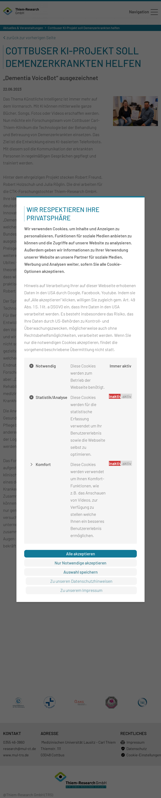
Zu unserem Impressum (81, 590)
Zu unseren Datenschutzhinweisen (81, 581)
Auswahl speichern (80, 571)
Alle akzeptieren (80, 553)
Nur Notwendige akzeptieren (80, 562)
